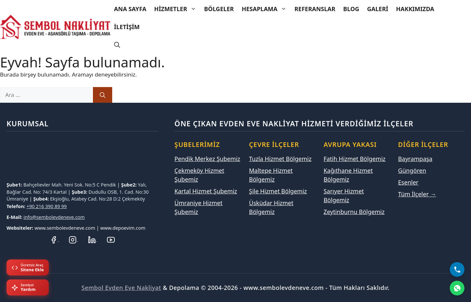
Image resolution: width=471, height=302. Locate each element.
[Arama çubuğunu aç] (117, 45)
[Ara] (102, 95)
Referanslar (314, 9)
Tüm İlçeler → (417, 194)
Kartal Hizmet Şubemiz (205, 191)
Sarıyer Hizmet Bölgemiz (343, 195)
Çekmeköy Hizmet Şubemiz (199, 175)
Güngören (412, 170)
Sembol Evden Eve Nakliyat (121, 288)
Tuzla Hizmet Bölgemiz (280, 159)
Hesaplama (266, 9)
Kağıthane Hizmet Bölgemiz (348, 175)
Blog (351, 9)
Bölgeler (219, 9)
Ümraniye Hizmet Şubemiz (198, 207)
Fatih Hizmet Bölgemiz (354, 159)
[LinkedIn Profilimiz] (92, 239)
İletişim (127, 27)
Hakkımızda (415, 9)
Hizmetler (177, 9)
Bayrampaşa (415, 159)
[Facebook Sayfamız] (54, 239)
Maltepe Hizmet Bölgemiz (271, 175)
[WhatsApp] (457, 288)
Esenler (408, 182)
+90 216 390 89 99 (46, 206)
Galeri (377, 9)
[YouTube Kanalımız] (111, 239)
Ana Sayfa (130, 9)
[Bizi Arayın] (457, 269)
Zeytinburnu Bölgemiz (353, 212)
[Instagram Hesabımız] (73, 239)
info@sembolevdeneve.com (54, 217)
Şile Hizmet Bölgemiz (278, 191)
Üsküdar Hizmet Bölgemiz (271, 207)
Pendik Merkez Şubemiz (207, 159)
